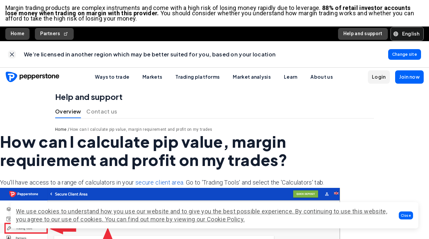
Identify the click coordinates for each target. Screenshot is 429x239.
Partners (54, 34)
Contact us (101, 112)
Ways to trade (112, 77)
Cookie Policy (225, 219)
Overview (68, 112)
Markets (152, 77)
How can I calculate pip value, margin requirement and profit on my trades (141, 130)
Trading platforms (197, 77)
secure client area (159, 182)
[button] (406, 215)
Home (17, 34)
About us (321, 77)
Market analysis (252, 77)
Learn (291, 77)
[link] (12, 55)
